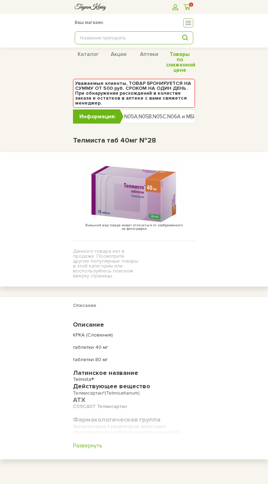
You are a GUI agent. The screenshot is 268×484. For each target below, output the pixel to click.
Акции (119, 54)
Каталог (88, 54)
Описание (84, 305)
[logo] (90, 7)
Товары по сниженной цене (180, 62)
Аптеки (149, 54)
